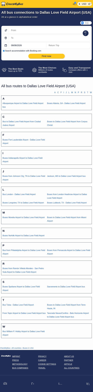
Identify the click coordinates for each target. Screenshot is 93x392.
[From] (49, 30)
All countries (16, 348)
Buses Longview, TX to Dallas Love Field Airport (23, 203)
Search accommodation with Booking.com (23, 51)
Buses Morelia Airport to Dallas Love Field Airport (24, 217)
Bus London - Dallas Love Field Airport (19, 194)
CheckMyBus (5, 348)
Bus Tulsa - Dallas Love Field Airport (18, 305)
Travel (42, 368)
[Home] (36, 4)
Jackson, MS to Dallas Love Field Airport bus (66, 176)
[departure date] (27, 45)
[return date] (68, 45)
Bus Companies (20, 368)
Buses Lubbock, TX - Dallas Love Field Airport (67, 203)
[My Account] (74, 3)
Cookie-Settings (47, 364)
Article (68, 364)
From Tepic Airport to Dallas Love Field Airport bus (24, 313)
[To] (49, 38)
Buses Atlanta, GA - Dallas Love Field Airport (66, 103)
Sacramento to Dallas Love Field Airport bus (66, 287)
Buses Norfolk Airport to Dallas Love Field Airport (23, 236)
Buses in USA (28, 348)
